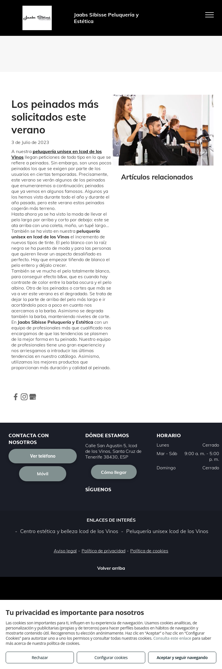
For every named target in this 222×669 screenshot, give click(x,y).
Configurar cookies (111, 657)
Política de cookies (149, 551)
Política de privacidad (103, 551)
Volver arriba (111, 568)
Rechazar (40, 657)
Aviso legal (65, 551)
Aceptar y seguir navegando (182, 657)
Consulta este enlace (172, 638)
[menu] (209, 14)
